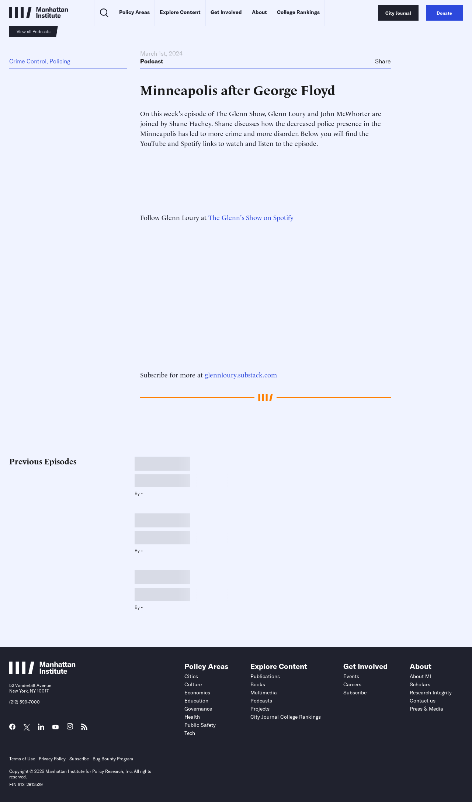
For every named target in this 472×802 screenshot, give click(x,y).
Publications (265, 676)
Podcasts (261, 700)
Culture (193, 684)
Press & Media (426, 708)
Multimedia (263, 692)
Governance (198, 708)
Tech (189, 733)
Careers (352, 684)
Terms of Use (22, 758)
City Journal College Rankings (285, 717)
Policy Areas (134, 12)
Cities (191, 676)
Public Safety (200, 725)
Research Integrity (431, 692)
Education (196, 700)
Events (351, 676)
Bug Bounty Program (113, 758)
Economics (197, 692)
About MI (420, 676)
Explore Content (180, 12)
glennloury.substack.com (241, 374)
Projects (260, 708)
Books (257, 684)
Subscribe (355, 692)
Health (192, 717)
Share (383, 61)
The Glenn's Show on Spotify (251, 217)
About (259, 12)
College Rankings (298, 12)
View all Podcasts (34, 31)
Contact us (422, 700)
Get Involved (226, 12)
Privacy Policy (52, 758)
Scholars (420, 684)
